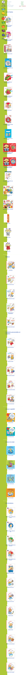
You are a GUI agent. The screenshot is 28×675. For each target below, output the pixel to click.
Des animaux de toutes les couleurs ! (8, 82)
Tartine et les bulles (10, 497)
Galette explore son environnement (10, 313)
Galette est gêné (10, 615)
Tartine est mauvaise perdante (10, 389)
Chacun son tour (10, 422)
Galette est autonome (10, 347)
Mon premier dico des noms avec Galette (8, 181)
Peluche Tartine (8, 251)
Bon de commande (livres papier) (9, 5)
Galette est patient (10, 361)
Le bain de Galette (10, 455)
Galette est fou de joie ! (10, 601)
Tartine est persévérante (10, 403)
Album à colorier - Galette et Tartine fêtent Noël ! (8, 26)
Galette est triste (10, 629)
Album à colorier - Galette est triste (10, 531)
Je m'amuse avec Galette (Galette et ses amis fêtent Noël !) (8, 153)
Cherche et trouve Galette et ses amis (8, 68)
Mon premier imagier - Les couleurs (8, 195)
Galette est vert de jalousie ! (10, 643)
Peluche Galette (8, 237)
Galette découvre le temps (10, 298)
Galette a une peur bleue (10, 573)
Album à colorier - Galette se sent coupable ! (10, 559)
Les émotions (10, 270)
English (3, 4)
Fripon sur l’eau (10, 469)
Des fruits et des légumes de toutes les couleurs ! (8, 96)
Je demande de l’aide (10, 436)
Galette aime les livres (10, 284)
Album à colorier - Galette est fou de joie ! (10, 517)
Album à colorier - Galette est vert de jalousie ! (10, 545)
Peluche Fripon (8, 223)
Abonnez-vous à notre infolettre (8, 6)
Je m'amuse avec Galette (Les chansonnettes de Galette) (8, 167)
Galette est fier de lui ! (10, 587)
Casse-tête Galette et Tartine (8, 53)
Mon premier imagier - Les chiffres (8, 209)
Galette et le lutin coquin (8, 110)
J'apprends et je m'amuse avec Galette (8, 139)
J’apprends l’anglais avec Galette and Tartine (8, 125)
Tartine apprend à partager (10, 375)
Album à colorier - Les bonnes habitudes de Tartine (8, 40)
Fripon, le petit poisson (10, 483)
